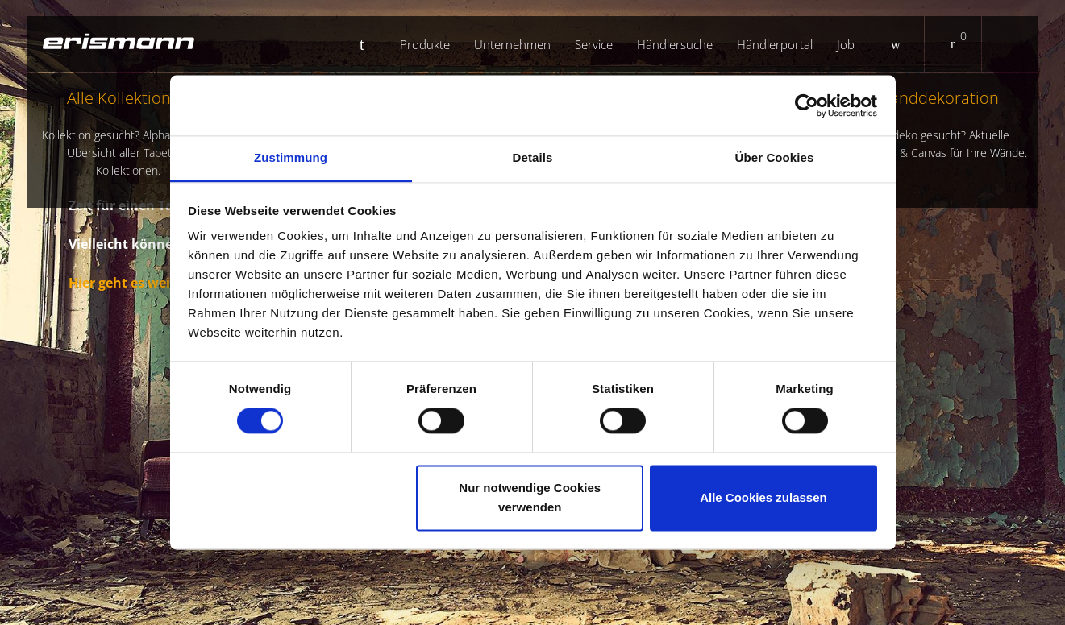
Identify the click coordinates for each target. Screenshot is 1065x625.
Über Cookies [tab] (774, 157)
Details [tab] (533, 157)
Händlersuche (675, 44)
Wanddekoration (937, 124)
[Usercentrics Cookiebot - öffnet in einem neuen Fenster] (806, 105)
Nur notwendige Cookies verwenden (530, 497)
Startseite (368, 44)
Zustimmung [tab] (290, 157)
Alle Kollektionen (128, 133)
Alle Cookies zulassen (763, 497)
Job (846, 44)
